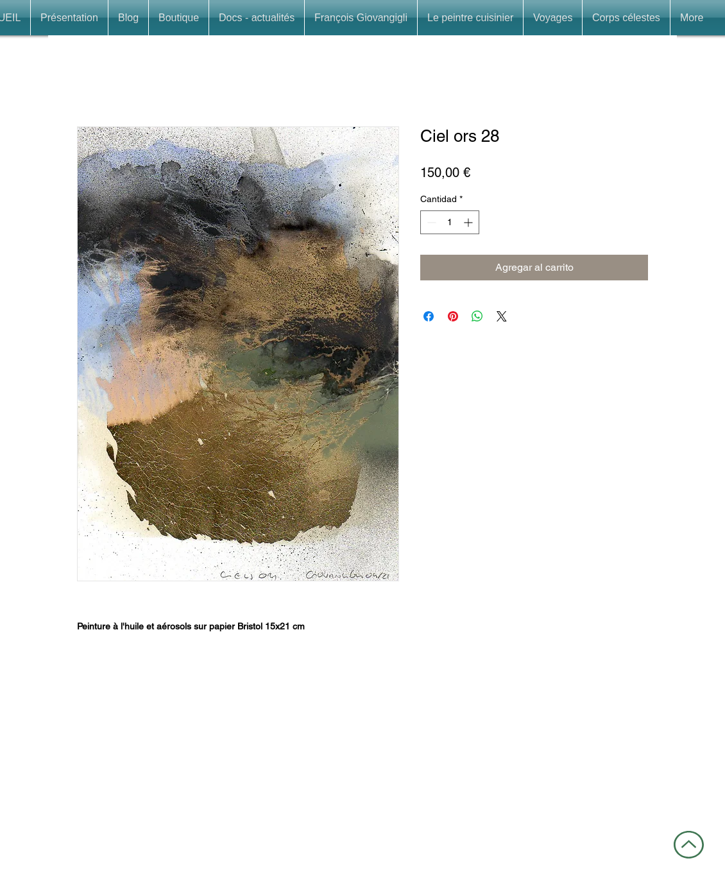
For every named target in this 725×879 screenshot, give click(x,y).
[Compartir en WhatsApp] (477, 316)
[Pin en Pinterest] (453, 316)
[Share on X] (501, 316)
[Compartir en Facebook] (428, 316)
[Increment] (469, 222)
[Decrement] (430, 222)
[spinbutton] (449, 222)
